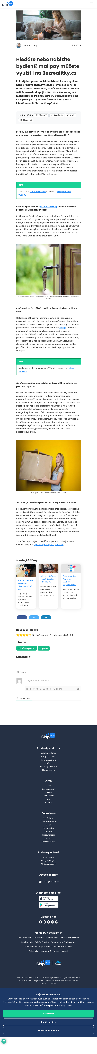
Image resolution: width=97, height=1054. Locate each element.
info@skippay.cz (48, 881)
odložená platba (38, 191)
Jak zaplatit (39, 937)
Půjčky (42, 946)
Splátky (49, 946)
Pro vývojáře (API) (48, 860)
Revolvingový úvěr (49, 760)
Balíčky (49, 763)
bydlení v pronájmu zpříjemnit (49, 544)
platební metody (48, 206)
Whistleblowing (48, 841)
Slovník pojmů (60, 946)
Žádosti (48, 831)
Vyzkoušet (48, 3)
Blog (48, 799)
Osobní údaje (48, 828)
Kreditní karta (27, 942)
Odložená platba (26, 648)
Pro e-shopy (48, 857)
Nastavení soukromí (59, 951)
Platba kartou (57, 942)
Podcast (48, 802)
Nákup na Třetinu (48, 756)
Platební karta (48, 770)
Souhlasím (48, 1013)
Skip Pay (43, 648)
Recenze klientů (25, 937)
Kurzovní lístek (48, 835)
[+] (62, 689)
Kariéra (49, 792)
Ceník (48, 825)
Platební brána (31, 946)
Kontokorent (73, 937)
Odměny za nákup (48, 766)
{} (59, 689)
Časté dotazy (49, 818)
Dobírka (63, 937)
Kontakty (48, 838)
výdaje (62, 327)
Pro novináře (48, 795)
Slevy (70, 946)
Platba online (70, 942)
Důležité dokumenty (48, 821)
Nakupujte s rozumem (39, 951)
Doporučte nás (51, 937)
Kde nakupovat (48, 789)
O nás (48, 785)
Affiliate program (48, 864)
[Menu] (91, 4)
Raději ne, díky (48, 1022)
